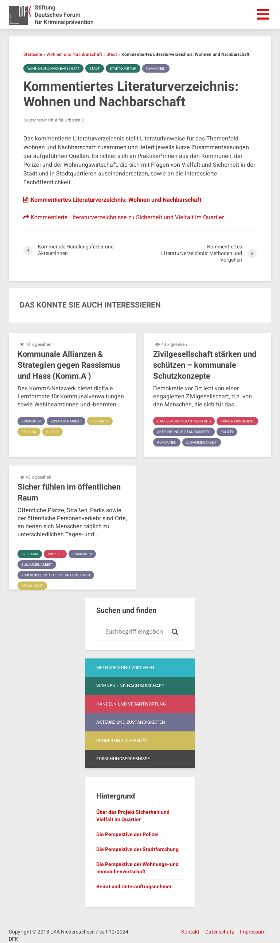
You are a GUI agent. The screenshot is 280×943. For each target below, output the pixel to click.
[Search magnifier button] (175, 632)
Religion (30, 431)
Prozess (57, 554)
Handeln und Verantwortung (185, 421)
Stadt (111, 54)
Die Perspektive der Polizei (127, 834)
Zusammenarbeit (68, 421)
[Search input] (136, 632)
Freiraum (30, 554)
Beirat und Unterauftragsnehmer (134, 886)
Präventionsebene (175, 431)
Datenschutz (219, 932)
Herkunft (104, 421)
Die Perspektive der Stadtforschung (137, 849)
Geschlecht (33, 585)
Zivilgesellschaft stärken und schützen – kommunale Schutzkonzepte (204, 365)
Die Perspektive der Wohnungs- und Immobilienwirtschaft (137, 868)
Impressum (252, 932)
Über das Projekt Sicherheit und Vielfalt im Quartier (133, 815)
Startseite (32, 54)
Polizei (230, 442)
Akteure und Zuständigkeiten (185, 442)
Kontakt (190, 932)
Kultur (53, 431)
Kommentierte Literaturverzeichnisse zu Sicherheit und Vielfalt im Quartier (123, 217)
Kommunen (162, 68)
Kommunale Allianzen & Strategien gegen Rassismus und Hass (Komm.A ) (69, 365)
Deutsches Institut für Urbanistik (54, 120)
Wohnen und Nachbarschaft (74, 54)
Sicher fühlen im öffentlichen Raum (69, 492)
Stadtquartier (128, 68)
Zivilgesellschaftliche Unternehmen (58, 575)
